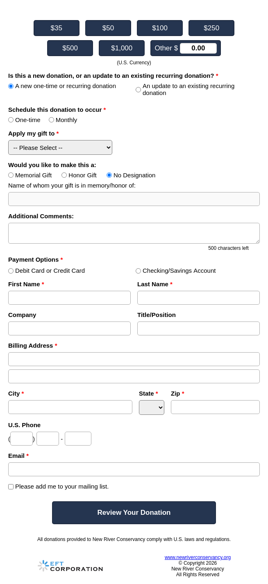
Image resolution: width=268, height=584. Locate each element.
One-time (24, 119)
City (16, 393)
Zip (177, 393)
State (148, 393)
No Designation (131, 175)
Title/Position (156, 314)
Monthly (63, 119)
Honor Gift (78, 175)
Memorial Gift (30, 175)
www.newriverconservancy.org (198, 557)
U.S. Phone (24, 424)
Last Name (155, 284)
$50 (108, 28)
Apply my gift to (33, 133)
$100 (160, 28)
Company (22, 314)
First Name (26, 284)
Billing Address (32, 345)
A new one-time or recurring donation (62, 85)
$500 (70, 48)
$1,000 (121, 48)
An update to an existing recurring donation (185, 89)
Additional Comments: (41, 216)
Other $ (185, 48)
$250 (211, 28)
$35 (56, 28)
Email (18, 455)
